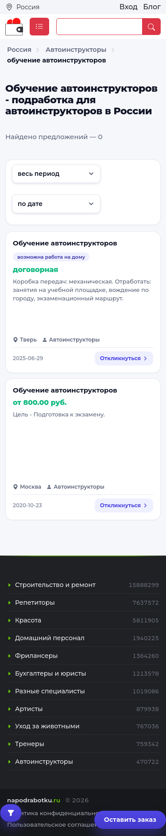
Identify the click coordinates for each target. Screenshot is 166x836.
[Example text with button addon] (99, 26)
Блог (152, 7)
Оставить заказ (130, 820)
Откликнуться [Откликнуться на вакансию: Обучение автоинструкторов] (124, 358)
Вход (129, 7)
